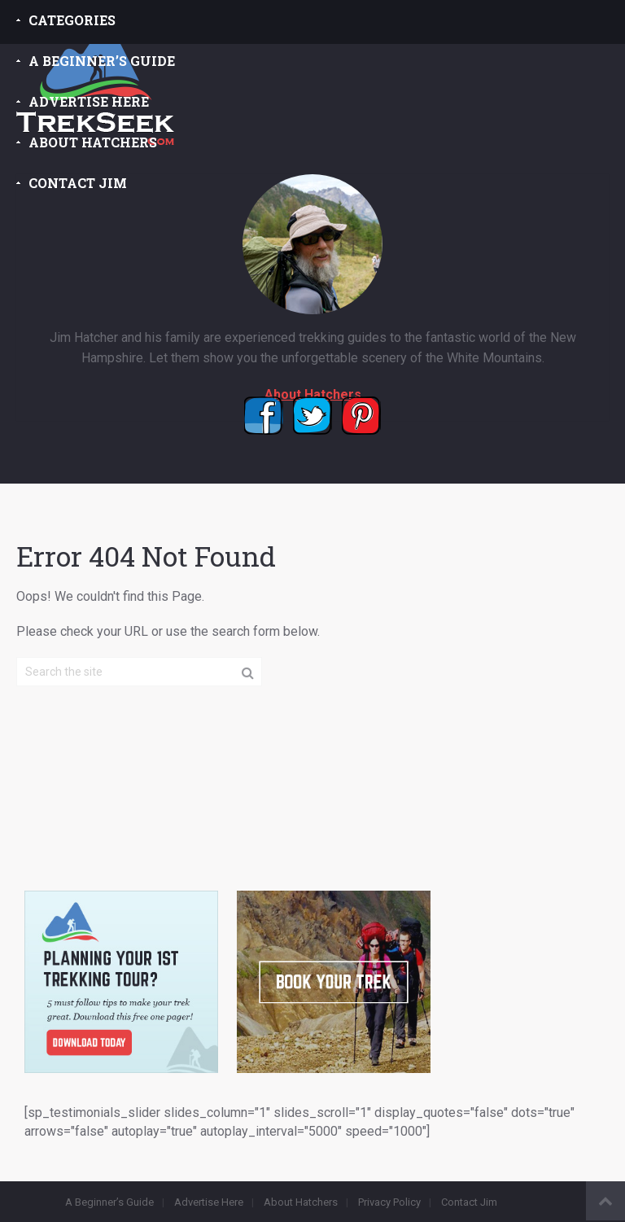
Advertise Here (88, 101)
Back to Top (605, 1201)
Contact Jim (77, 182)
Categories (72, 19)
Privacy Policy (389, 1202)
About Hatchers (92, 142)
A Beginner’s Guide (101, 60)
